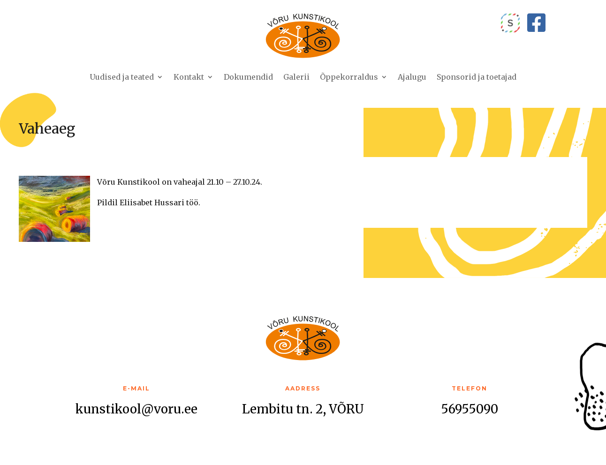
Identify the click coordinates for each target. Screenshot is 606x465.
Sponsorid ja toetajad (476, 77)
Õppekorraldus (349, 77)
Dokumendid (248, 77)
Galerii (296, 77)
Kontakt (189, 77)
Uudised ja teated (122, 77)
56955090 (469, 409)
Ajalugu (412, 77)
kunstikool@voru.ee (136, 409)
